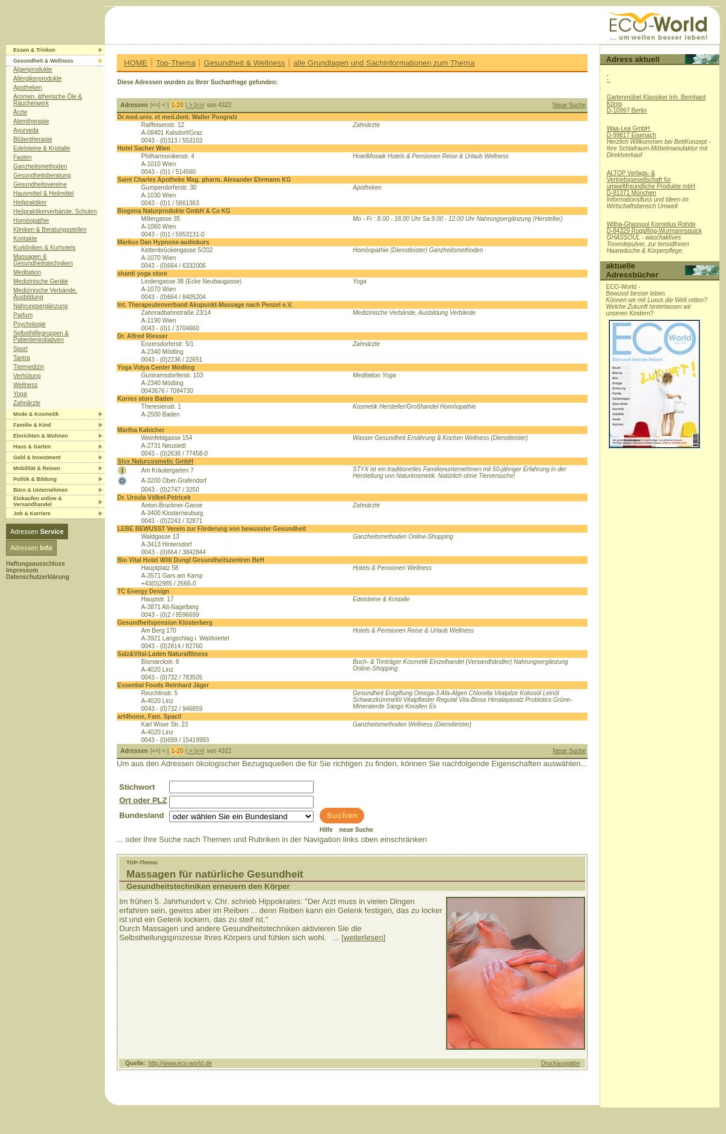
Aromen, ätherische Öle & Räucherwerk (47, 100)
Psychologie (29, 324)
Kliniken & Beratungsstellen (50, 229)
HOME (135, 62)
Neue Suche (569, 105)
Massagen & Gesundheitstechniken (43, 260)
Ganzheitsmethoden (40, 166)
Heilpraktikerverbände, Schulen (55, 211)
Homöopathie (31, 220)
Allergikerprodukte (37, 78)
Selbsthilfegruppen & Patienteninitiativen (41, 336)
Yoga (19, 394)
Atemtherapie (31, 121)
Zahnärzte (26, 403)
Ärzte (20, 112)
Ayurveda (26, 130)
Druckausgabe (560, 1063)
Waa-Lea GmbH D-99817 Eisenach (631, 131)
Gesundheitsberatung (42, 175)
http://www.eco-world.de (180, 1063)
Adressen (37, 531)
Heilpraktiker (30, 202)
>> (199, 105)
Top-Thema (176, 62)
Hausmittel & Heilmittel (43, 193)
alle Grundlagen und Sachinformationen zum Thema (383, 62)
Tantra (21, 358)
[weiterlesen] (363, 937)
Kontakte (25, 238)
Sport (20, 348)
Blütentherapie (32, 139)
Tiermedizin (28, 367)
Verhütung (27, 376)
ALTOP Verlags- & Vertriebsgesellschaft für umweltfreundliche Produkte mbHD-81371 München (651, 183)
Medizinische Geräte (40, 281)
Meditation (27, 272)
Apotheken (27, 87)
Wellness (25, 385)
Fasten (22, 157)
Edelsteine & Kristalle (41, 148)
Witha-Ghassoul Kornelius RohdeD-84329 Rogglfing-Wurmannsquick (654, 227)
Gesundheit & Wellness (244, 62)
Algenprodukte (32, 69)
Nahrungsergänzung (40, 306)
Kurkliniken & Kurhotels (44, 247)
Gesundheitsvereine (40, 184)
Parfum (23, 315)
